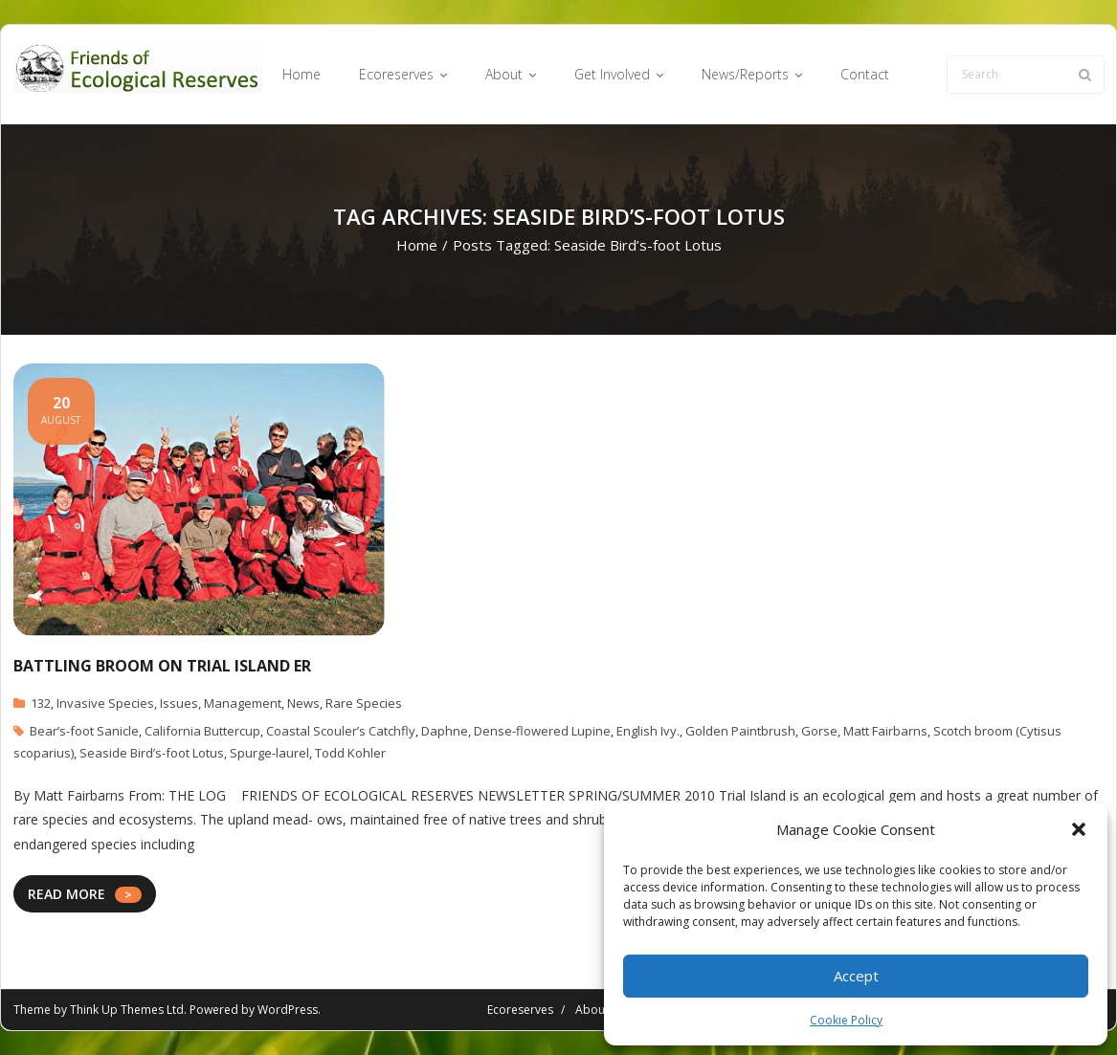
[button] (1078, 829)
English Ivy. (648, 730)
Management (242, 703)
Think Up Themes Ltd (127, 1009)
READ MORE (66, 894)
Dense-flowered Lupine (542, 730)
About (592, 1009)
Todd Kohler (350, 752)
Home (416, 244)
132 (41, 703)
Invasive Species (105, 703)
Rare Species (363, 703)
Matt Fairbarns (885, 730)
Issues (179, 703)
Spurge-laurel (269, 752)
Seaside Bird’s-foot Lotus (151, 752)
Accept (856, 975)
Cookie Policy (846, 1020)
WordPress (287, 1009)
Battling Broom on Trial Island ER (162, 665)
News (303, 703)
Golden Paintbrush (740, 730)
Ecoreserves (520, 1009)
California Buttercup (202, 730)
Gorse (819, 730)
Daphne (444, 730)
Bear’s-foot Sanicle (84, 730)
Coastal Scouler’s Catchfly (340, 730)
